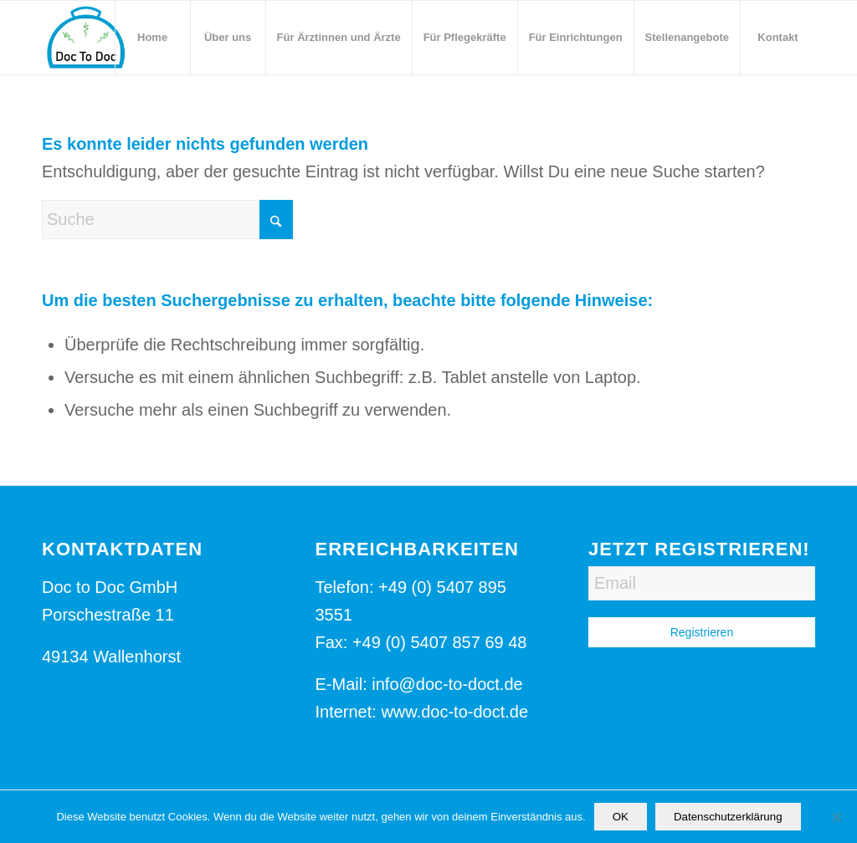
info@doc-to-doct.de (447, 684)
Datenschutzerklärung (728, 816)
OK (621, 816)
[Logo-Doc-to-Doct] (85, 37)
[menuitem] (152, 37)
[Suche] (167, 219)
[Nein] (836, 817)
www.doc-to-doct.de (454, 711)
